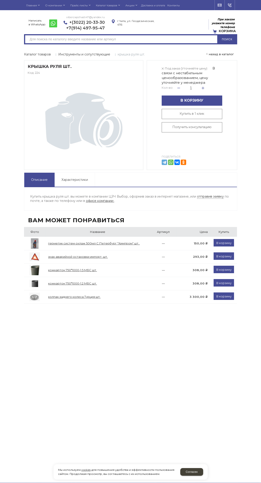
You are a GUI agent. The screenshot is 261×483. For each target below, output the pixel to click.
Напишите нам (220, 5)
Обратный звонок (230, 5)
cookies (86, 469)
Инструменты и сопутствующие (84, 54)
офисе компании (100, 201)
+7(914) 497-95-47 (85, 28)
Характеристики (74, 180)
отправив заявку (210, 196)
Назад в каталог (221, 54)
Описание (39, 180)
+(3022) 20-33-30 (87, 22)
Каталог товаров (37, 54)
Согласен (192, 471)
